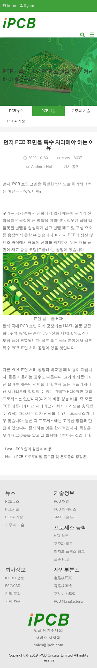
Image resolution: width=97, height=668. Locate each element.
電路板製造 (63, 585)
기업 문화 (13, 593)
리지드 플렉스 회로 (69, 551)
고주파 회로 (63, 543)
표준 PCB (61, 559)
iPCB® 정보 (14, 578)
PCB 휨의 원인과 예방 (33, 448)
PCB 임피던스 (65, 509)
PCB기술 (48, 110)
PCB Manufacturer (69, 601)
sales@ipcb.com (48, 644)
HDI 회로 (61, 535)
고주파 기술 (80, 110)
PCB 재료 (61, 501)
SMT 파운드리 (65, 517)
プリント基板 (65, 593)
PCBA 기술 (16, 121)
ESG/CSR (12, 585)
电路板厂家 (63, 578)
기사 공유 (71, 166)
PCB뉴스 (16, 110)
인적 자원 (13, 601)
